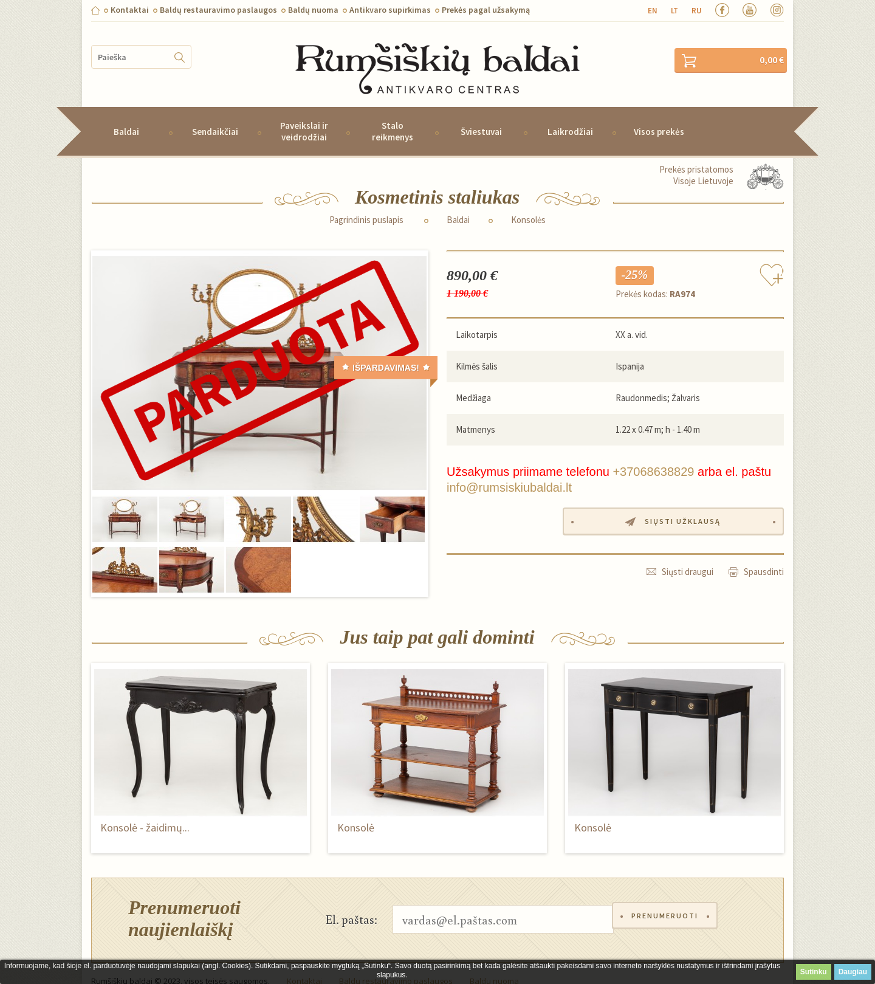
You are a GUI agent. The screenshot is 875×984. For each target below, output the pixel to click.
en (652, 10)
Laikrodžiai (570, 115)
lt (674, 10)
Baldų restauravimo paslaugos (218, 9)
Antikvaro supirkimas (390, 9)
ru (696, 10)
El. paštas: (351, 902)
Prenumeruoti (667, 903)
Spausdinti (764, 554)
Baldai (126, 115)
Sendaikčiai (215, 115)
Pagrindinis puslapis (366, 203)
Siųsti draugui (687, 554)
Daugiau (853, 972)
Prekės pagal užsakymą (486, 9)
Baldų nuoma (313, 9)
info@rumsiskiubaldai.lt (509, 471)
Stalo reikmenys (392, 114)
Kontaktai (130, 9)
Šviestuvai (481, 115)
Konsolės (528, 203)
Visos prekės (659, 115)
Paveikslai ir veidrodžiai (304, 114)
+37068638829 (653, 455)
